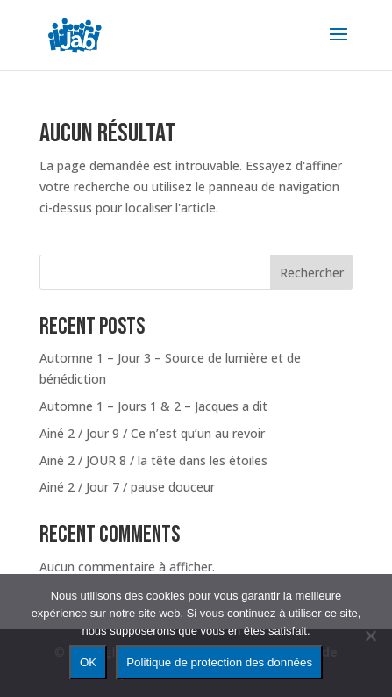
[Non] (370, 635)
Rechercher (312, 272)
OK (88, 662)
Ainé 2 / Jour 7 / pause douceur (127, 486)
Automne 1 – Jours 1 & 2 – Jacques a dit (153, 406)
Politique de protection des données (219, 662)
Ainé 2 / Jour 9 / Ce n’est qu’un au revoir (152, 433)
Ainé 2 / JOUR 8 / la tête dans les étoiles (153, 460)
